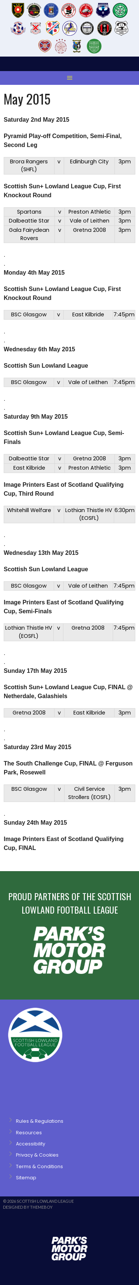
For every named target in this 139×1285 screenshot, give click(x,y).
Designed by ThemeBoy (28, 1207)
